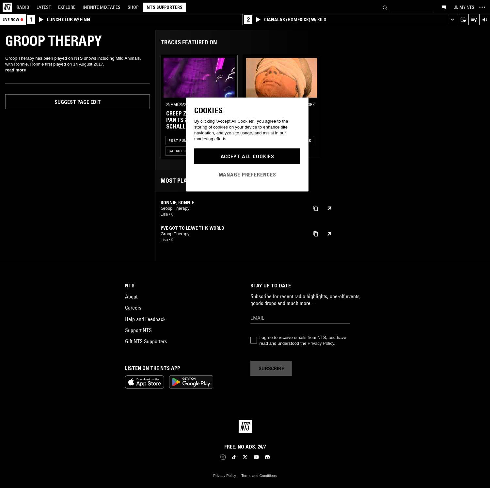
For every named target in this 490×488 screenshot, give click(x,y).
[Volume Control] (484, 19)
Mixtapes (101, 7)
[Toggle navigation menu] (482, 7)
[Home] (7, 7)
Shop (133, 7)
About (131, 296)
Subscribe (271, 368)
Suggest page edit (78, 102)
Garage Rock (180, 150)
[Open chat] (444, 7)
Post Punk (178, 140)
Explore (66, 7)
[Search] (385, 7)
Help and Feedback (145, 319)
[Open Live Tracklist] (473, 19)
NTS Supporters (164, 7)
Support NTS (138, 330)
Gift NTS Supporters (146, 341)
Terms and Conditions (259, 476)
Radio (23, 7)
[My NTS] (463, 7)
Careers (133, 307)
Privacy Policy (321, 343)
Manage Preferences (247, 174)
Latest (44, 7)
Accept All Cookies (247, 156)
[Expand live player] (452, 19)
